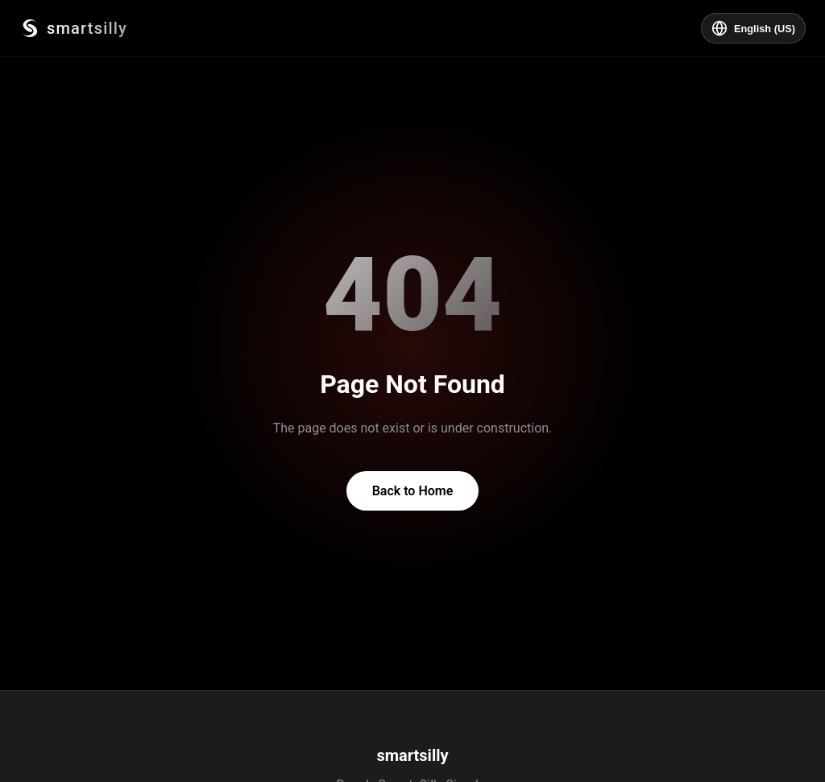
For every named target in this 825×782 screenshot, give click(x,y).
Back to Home (413, 491)
